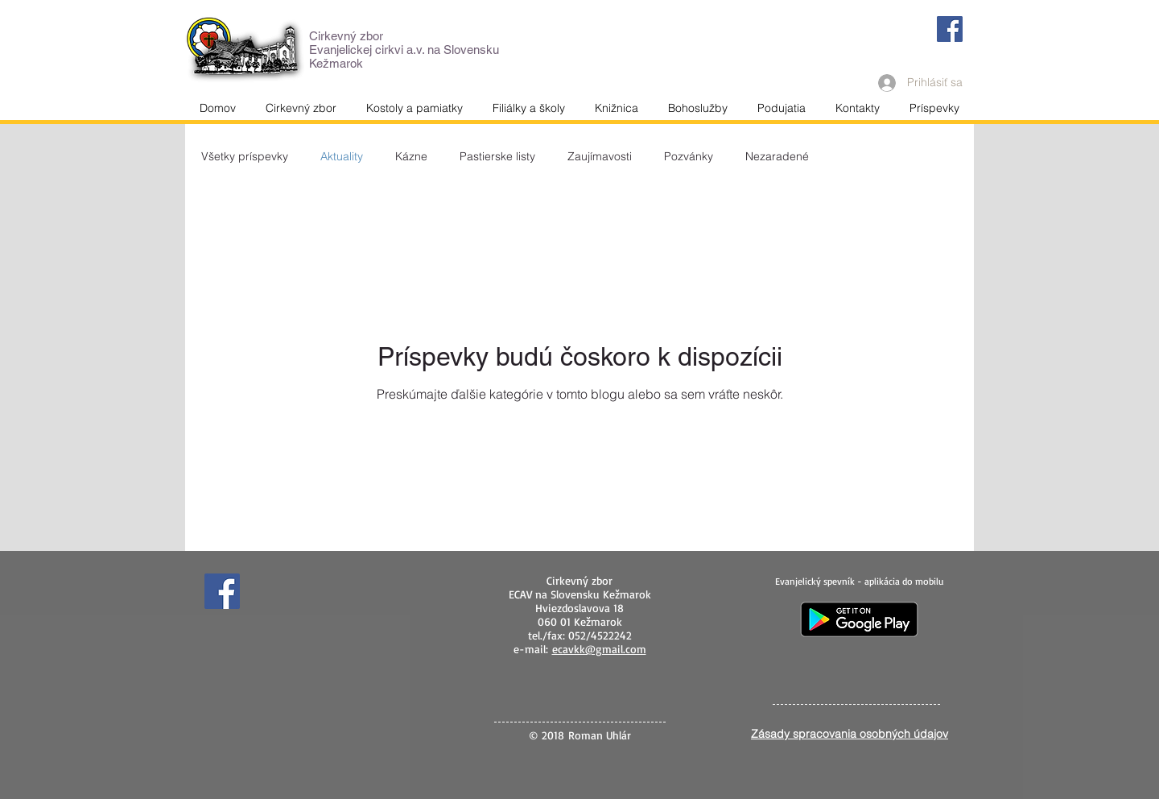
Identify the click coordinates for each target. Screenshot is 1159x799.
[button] (857, 108)
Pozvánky (688, 157)
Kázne (411, 157)
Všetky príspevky (244, 157)
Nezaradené (777, 157)
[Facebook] (950, 29)
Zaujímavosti (599, 157)
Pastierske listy (497, 157)
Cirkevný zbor (346, 36)
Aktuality (341, 157)
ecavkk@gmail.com (599, 649)
